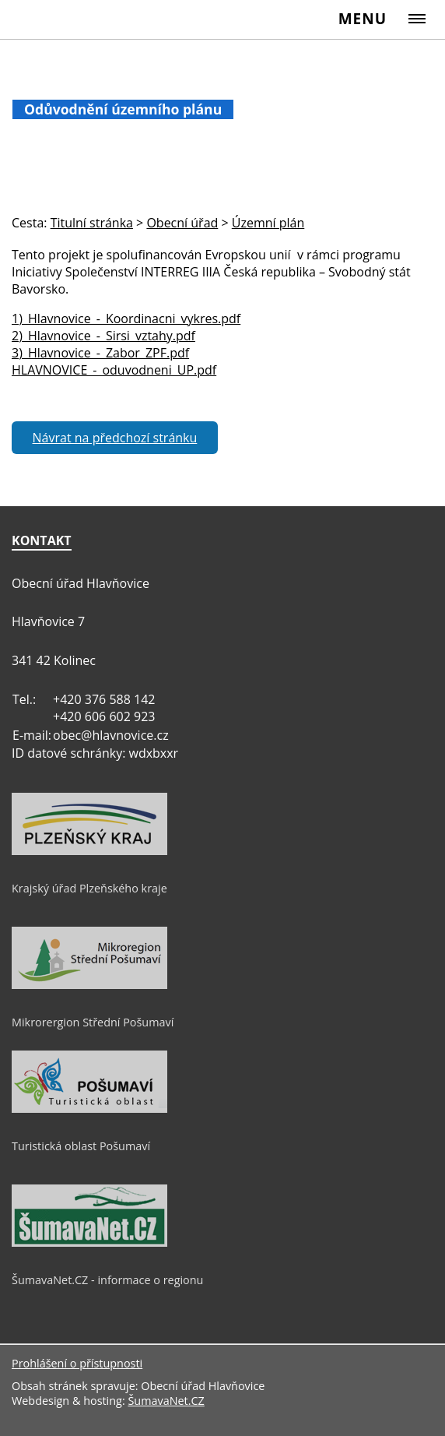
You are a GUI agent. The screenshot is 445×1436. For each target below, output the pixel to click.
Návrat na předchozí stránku (115, 437)
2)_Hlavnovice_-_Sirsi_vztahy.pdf (103, 335)
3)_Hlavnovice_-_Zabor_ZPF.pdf (100, 352)
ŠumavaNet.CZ (166, 1400)
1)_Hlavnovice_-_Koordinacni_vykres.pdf (126, 318)
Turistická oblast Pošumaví (81, 1146)
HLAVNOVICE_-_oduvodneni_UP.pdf (114, 369)
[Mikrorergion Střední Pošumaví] (89, 985)
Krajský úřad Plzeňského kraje (89, 888)
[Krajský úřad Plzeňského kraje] (89, 851)
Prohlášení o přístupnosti (77, 1363)
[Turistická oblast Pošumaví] (89, 1108)
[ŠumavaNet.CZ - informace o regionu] (89, 1242)
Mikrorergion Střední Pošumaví (92, 1022)
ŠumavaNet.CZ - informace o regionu (107, 1279)
